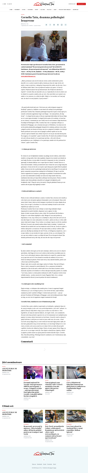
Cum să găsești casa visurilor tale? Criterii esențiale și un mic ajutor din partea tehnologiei (53, 386)
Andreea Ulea (5, 372)
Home (11, 9)
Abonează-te (81, 4)
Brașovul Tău (24, 23)
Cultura (42, 9)
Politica (49, 9)
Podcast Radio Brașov (65, 9)
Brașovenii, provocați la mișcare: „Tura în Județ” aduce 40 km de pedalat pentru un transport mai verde (33, 430)
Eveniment (17, 9)
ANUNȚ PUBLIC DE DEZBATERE (9, 370)
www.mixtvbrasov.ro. (28, 76)
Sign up (34, 464)
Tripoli (54, 467)
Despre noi (75, 9)
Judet (55, 9)
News (46, 424)
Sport (36, 9)
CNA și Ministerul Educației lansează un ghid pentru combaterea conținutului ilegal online (76, 386)
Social (24, 9)
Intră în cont (72, 3)
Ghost (51, 467)
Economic (30, 9)
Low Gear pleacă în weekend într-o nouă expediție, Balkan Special (74, 429)
